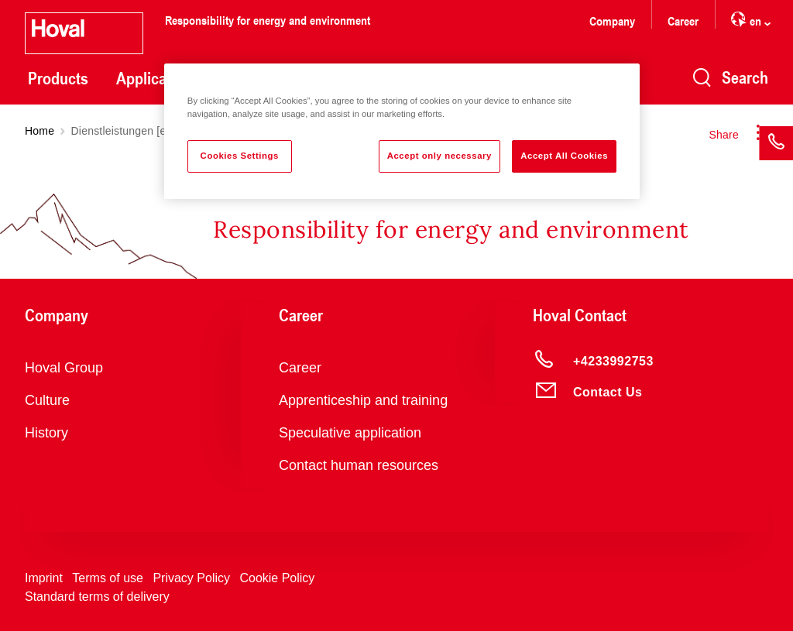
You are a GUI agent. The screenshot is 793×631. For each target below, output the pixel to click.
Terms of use (107, 578)
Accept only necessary (439, 155)
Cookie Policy (276, 578)
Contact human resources (358, 465)
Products (58, 78)
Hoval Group (64, 368)
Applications (158, 78)
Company (612, 20)
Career (683, 20)
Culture (47, 400)
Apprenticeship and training (363, 400)
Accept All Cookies (564, 155)
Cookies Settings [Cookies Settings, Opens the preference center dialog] (240, 155)
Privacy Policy (191, 578)
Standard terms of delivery (97, 596)
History (46, 433)
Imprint (44, 578)
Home (39, 131)
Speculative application (350, 433)
